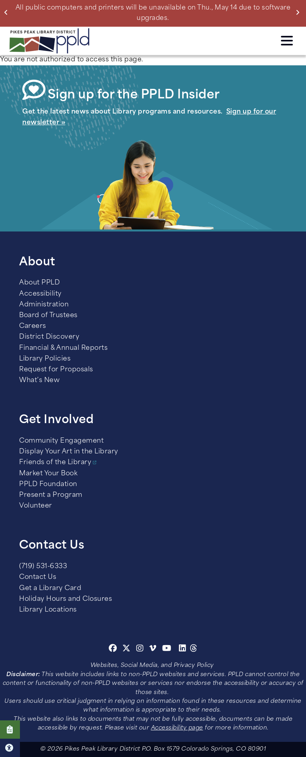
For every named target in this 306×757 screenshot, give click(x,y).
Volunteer (35, 506)
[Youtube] (167, 649)
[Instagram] (141, 649)
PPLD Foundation (48, 484)
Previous (8, 12)
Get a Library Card (50, 588)
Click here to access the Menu (287, 40)
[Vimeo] (153, 649)
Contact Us (37, 577)
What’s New (39, 380)
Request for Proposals (56, 370)
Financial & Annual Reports (63, 348)
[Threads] (194, 649)
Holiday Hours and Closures (65, 599)
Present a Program (50, 495)
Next (299, 12)
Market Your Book (48, 474)
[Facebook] (113, 649)
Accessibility (40, 294)
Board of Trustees (48, 315)
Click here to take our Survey (10, 729)
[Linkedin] (182, 649)
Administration (44, 305)
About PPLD (39, 283)
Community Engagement (61, 441)
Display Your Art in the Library (68, 452)
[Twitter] (126, 649)
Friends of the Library (55, 462)
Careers (32, 326)
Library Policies (45, 359)
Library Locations (48, 610)
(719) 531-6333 (43, 566)
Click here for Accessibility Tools (10, 748)
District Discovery (49, 337)
